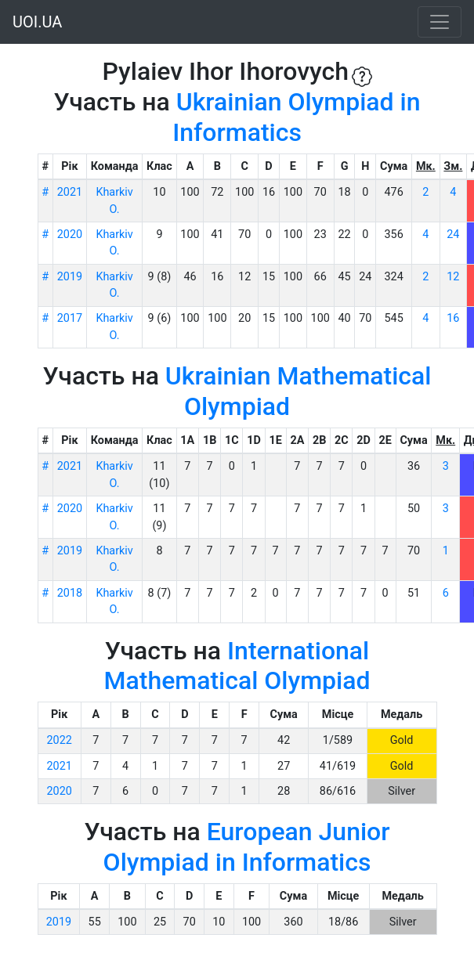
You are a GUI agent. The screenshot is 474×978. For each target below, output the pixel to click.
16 (453, 318)
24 (453, 234)
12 (453, 276)
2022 (59, 740)
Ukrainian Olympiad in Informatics (296, 116)
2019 (69, 276)
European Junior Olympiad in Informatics (246, 846)
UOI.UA (37, 22)
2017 (69, 318)
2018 (69, 593)
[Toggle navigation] (439, 22)
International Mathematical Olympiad (237, 665)
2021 (69, 192)
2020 (69, 234)
